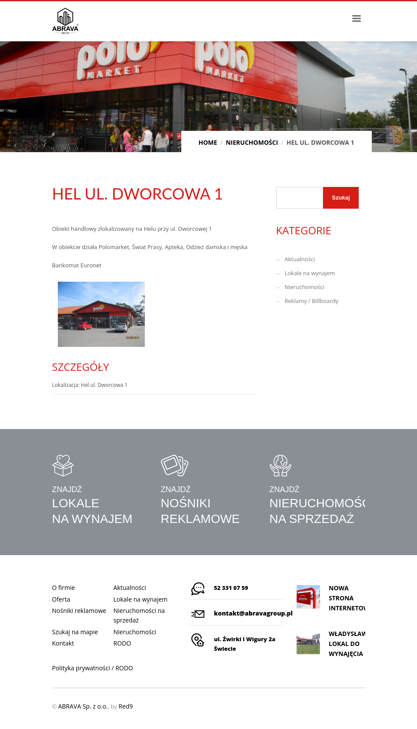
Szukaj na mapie (75, 632)
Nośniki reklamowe (79, 610)
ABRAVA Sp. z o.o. (83, 706)
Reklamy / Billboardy (312, 301)
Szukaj (341, 197)
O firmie (63, 587)
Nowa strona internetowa (351, 598)
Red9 (125, 706)
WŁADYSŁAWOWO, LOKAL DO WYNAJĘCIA (357, 643)
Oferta (61, 599)
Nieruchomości (304, 287)
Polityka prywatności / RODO (92, 668)
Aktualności (300, 259)
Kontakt (63, 643)
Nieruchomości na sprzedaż (139, 615)
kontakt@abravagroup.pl (253, 613)
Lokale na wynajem (310, 273)
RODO (122, 643)
